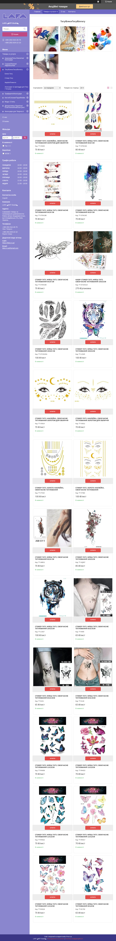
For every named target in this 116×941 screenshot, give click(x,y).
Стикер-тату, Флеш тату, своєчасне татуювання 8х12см (92, 905)
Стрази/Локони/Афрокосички (11, 64)
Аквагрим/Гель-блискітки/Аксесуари (14, 59)
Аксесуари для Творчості (14, 111)
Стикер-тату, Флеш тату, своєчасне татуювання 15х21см (92, 350)
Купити (52, 134)
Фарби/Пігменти (10, 82)
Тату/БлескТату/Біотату (14, 69)
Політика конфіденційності (74, 939)
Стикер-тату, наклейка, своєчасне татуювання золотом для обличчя (51, 142)
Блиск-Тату (9, 74)
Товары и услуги (9, 54)
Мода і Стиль (10, 102)
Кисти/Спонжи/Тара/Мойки (15, 98)
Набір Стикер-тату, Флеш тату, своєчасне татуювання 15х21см (91, 281)
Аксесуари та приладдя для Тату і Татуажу (16, 88)
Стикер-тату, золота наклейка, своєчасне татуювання (49, 489)
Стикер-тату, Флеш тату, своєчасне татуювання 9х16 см (51, 558)
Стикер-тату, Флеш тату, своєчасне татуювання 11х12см (51, 766)
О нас (4, 117)
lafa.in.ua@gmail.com (10, 248)
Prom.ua (69, 936)
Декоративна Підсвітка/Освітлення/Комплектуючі (15, 106)
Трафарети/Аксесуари (13, 94)
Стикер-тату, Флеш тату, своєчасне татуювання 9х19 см (92, 142)
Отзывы (5, 121)
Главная (37, 12)
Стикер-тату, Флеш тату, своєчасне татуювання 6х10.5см (92, 628)
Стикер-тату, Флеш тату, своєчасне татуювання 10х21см (92, 558)
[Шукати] (24, 29)
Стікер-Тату (9, 78)
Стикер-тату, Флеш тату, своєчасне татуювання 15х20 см (51, 350)
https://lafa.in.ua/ (8, 243)
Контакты (71, 12)
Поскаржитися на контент (55, 939)
